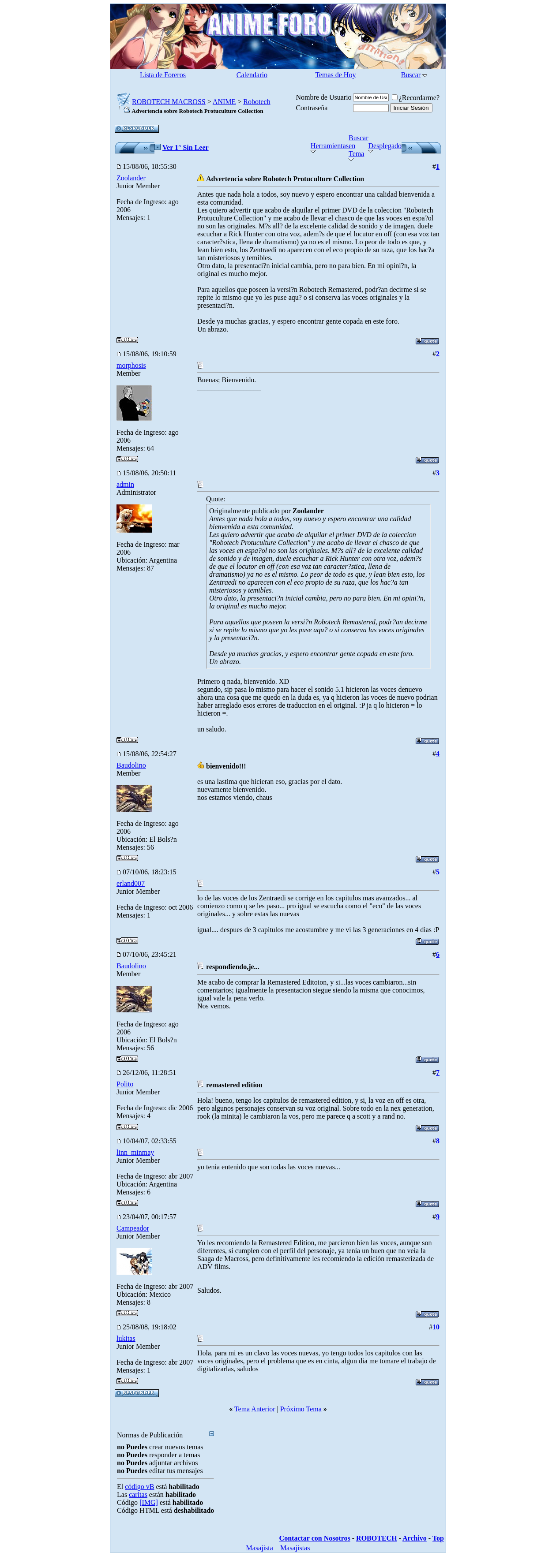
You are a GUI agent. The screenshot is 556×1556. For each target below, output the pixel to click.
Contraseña (311, 108)
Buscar (411, 74)
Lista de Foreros (163, 74)
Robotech (256, 101)
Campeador (132, 1228)
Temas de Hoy (335, 74)
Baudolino (131, 765)
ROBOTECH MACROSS (169, 101)
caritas (138, 1494)
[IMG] (148, 1502)
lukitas (125, 1338)
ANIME (224, 101)
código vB (139, 1486)
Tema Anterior (254, 1409)
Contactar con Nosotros (314, 1538)
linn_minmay (135, 1152)
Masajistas (295, 1548)
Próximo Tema (301, 1409)
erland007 (130, 883)
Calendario (252, 74)
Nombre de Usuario (323, 97)
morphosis (131, 365)
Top (438, 1538)
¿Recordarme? (416, 97)
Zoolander (131, 178)
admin (125, 484)
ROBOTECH (376, 1538)
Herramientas (330, 145)
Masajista (259, 1548)
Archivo (414, 1538)
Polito (124, 1084)
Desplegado (385, 145)
